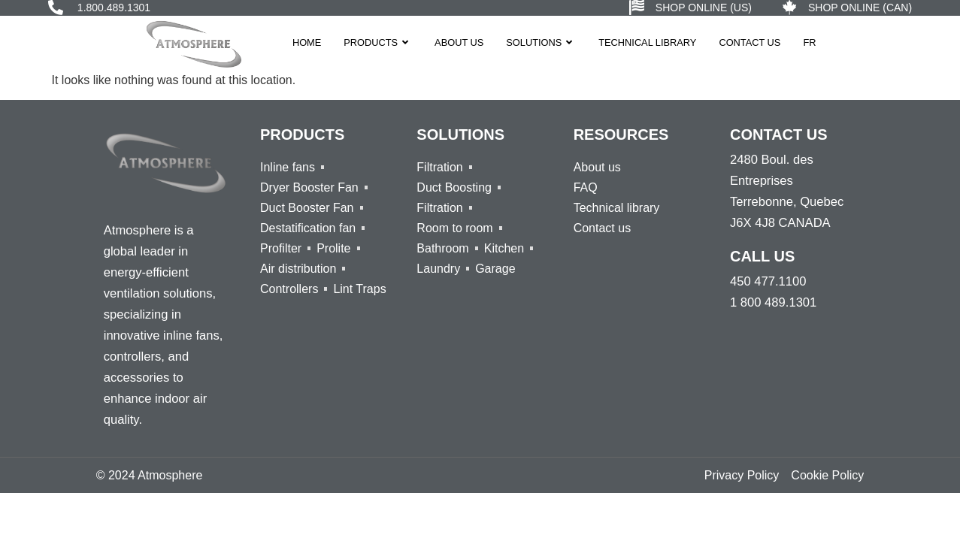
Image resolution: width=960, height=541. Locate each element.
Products (378, 42)
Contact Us (749, 42)
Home (306, 42)
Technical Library (647, 42)
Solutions (541, 42)
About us (459, 42)
